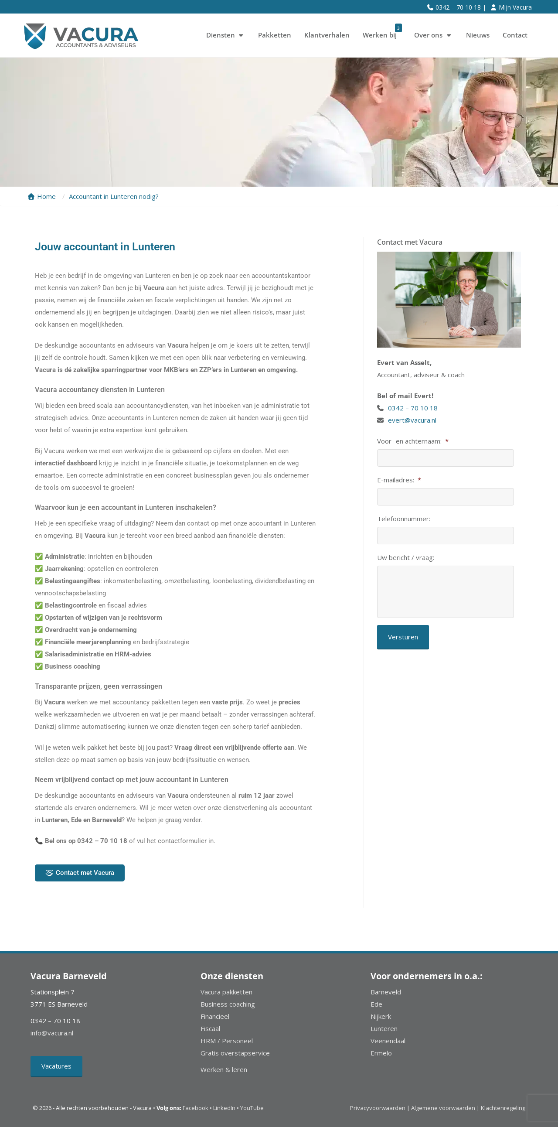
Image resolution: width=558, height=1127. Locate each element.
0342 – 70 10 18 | (461, 7)
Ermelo (381, 1052)
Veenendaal (388, 1040)
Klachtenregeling (503, 1108)
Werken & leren (224, 1069)
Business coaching (228, 1004)
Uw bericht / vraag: (405, 557)
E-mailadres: (399, 480)
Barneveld (386, 991)
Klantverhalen (327, 35)
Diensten (225, 35)
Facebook (195, 1108)
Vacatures (56, 1066)
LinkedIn (224, 1108)
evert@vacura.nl (412, 420)
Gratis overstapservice (235, 1052)
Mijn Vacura (515, 7)
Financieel (215, 1016)
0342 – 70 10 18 (413, 407)
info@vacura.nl (52, 1032)
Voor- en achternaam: (413, 441)
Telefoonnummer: (403, 519)
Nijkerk (381, 1016)
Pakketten (274, 35)
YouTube (252, 1108)
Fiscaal (210, 1028)
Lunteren (384, 1028)
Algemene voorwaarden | (445, 1108)
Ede (376, 1004)
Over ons (433, 35)
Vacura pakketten (226, 991)
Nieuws (478, 35)
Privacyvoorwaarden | (380, 1108)
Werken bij (382, 31)
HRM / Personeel (227, 1040)
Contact (515, 35)
